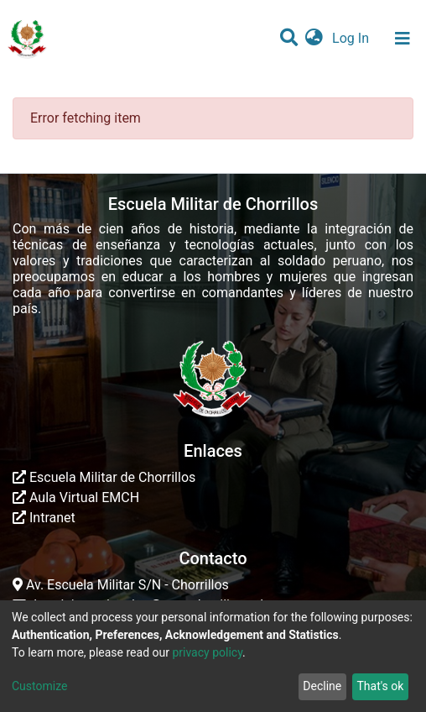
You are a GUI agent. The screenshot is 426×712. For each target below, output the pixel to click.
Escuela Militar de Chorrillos (104, 477)
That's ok (379, 686)
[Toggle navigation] (402, 38)
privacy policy (207, 652)
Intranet (44, 518)
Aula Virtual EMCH (76, 497)
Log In (352, 38)
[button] (314, 39)
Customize (39, 686)
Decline (322, 686)
